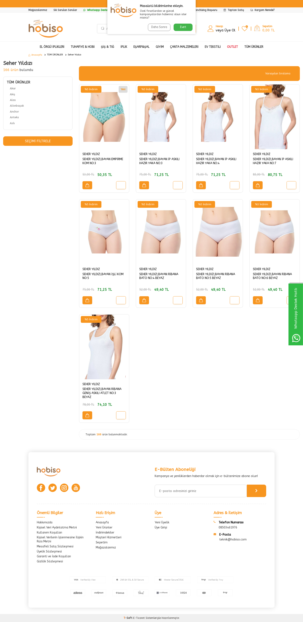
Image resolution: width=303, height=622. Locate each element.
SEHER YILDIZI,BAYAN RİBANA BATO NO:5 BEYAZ (215, 276)
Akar (13, 88)
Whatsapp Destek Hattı (99, 10)
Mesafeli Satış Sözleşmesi (55, 546)
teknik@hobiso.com (233, 539)
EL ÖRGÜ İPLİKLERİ (52, 47)
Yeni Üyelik (162, 522)
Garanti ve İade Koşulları (54, 556)
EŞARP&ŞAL (141, 47)
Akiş (12, 94)
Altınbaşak (17, 105)
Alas (13, 100)
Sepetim (102, 542)
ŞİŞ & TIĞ (107, 47)
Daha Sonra (159, 27)
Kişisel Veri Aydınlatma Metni (57, 527)
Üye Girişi (161, 527)
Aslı (12, 123)
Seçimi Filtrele (37, 141)
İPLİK (124, 47)
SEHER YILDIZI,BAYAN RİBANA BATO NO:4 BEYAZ (158, 276)
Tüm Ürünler (253, 47)
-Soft (128, 618)
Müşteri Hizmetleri (108, 537)
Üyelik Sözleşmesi (49, 551)
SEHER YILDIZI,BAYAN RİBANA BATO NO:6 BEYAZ (272, 276)
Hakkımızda (44, 522)
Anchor (14, 111)
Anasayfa (35, 55)
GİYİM (160, 47)
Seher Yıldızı (74, 54)
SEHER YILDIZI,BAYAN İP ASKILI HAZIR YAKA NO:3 (159, 161)
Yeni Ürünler (104, 527)
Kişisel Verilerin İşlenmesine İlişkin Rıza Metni (60, 539)
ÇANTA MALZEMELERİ (184, 47)
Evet (183, 27)
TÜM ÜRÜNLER (55, 54)
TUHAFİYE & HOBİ (83, 47)
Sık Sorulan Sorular (65, 10)
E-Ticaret (139, 618)
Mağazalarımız (37, 10)
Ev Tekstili (213, 47)
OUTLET (232, 47)
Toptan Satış (233, 10)
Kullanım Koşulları (49, 532)
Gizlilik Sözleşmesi (50, 561)
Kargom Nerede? (262, 10)
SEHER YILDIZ (91, 154)
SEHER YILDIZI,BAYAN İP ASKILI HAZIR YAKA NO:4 (216, 161)
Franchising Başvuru (205, 10)
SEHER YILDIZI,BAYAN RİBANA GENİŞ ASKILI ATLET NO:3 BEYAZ (101, 393)
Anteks (14, 117)
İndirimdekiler (105, 532)
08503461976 (228, 527)
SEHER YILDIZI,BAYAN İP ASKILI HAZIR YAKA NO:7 (273, 161)
